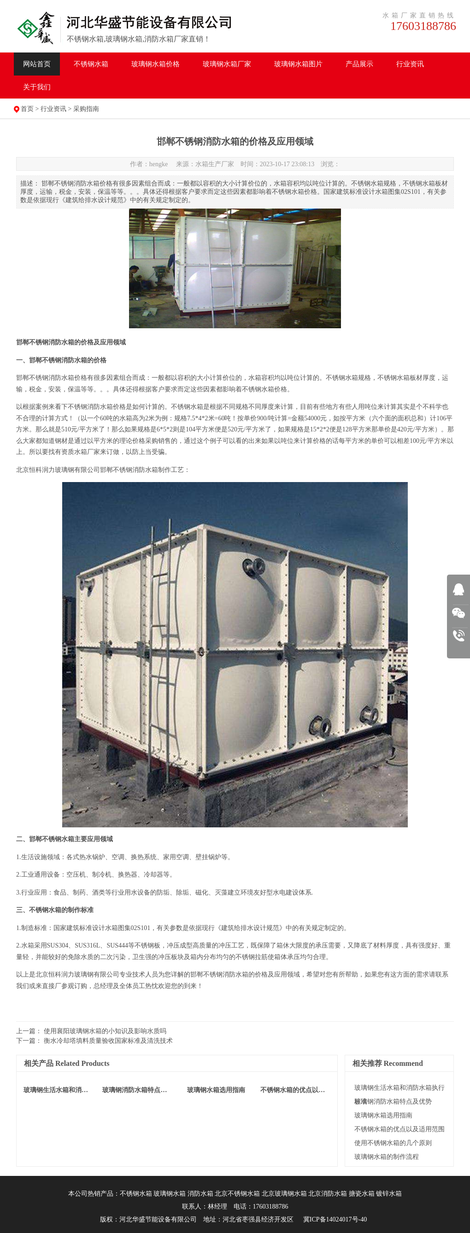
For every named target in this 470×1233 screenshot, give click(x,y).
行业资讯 (410, 64)
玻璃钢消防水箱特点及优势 (393, 1101)
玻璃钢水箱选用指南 (383, 1115)
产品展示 (359, 64)
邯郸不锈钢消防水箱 (45, 377)
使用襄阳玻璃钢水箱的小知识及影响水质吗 (105, 1031)
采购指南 (86, 108)
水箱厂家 (227, 64)
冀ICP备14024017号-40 (335, 1219)
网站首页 (37, 64)
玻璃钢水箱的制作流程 (386, 1156)
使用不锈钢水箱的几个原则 (393, 1143)
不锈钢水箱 (91, 64)
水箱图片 (298, 64)
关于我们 (37, 87)
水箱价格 (155, 64)
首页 (27, 108)
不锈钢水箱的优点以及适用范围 (399, 1129)
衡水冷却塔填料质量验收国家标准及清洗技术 (108, 1040)
